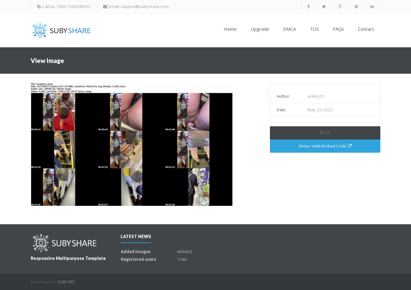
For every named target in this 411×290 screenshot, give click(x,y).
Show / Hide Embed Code (325, 146)
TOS (314, 29)
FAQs (338, 29)
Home (230, 29)
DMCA (289, 29)
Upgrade (260, 29)
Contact (366, 29)
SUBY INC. (67, 281)
